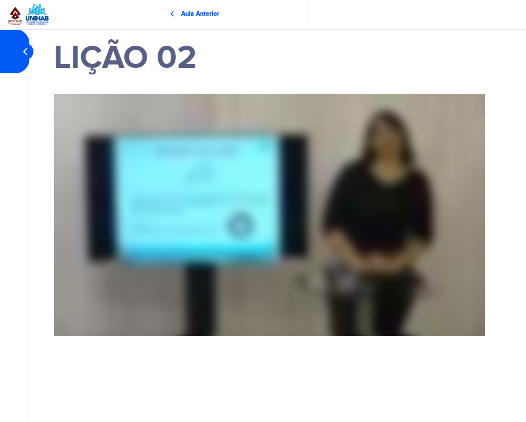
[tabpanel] (269, 215)
